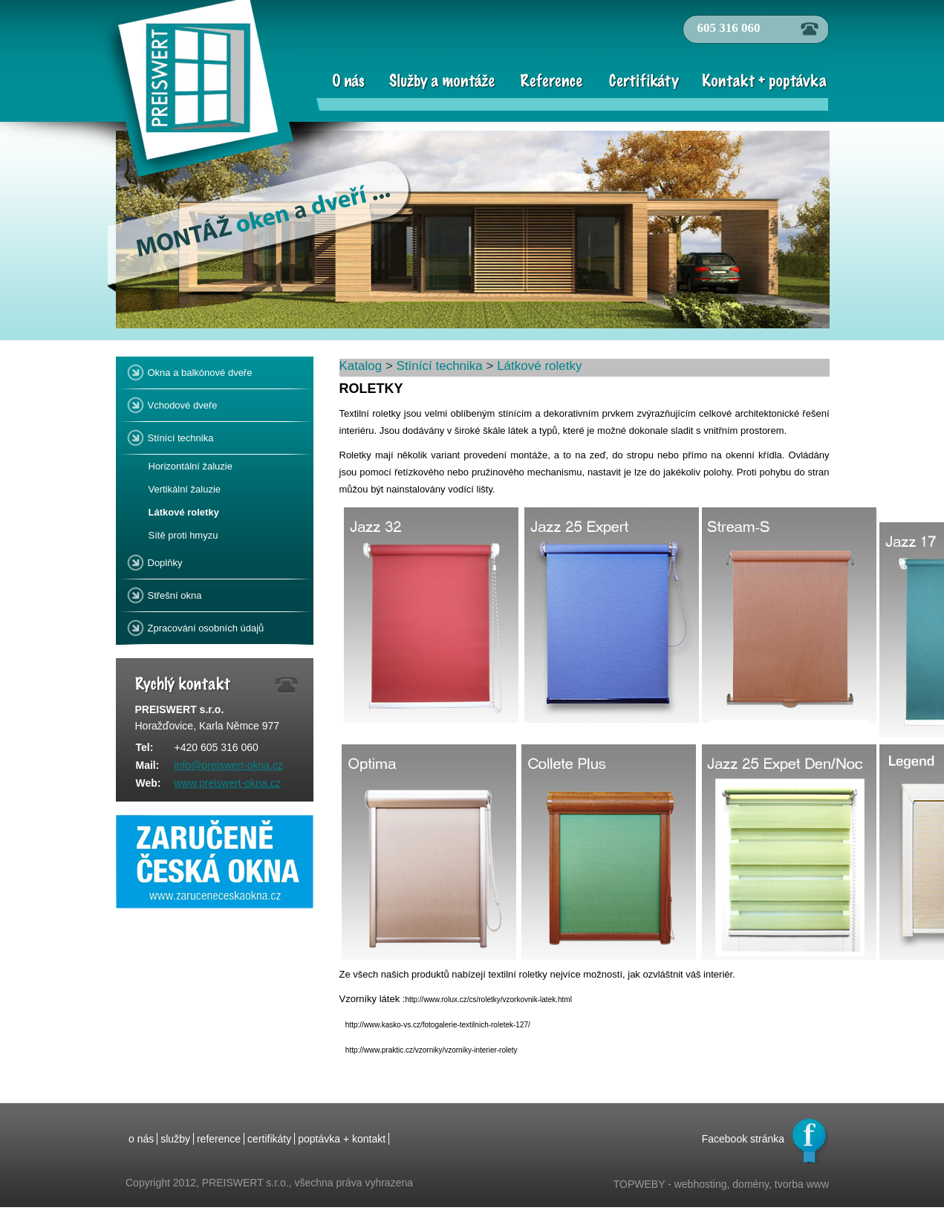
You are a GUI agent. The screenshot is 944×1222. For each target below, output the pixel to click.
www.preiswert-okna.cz (228, 783)
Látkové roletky (184, 512)
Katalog (361, 366)
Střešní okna (173, 592)
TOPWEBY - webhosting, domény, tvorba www (721, 1184)
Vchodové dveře (181, 402)
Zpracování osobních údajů (204, 625)
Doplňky (163, 559)
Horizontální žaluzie (190, 466)
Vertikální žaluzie (185, 489)
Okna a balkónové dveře (198, 369)
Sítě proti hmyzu (183, 535)
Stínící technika (179, 434)
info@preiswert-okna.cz (229, 765)
